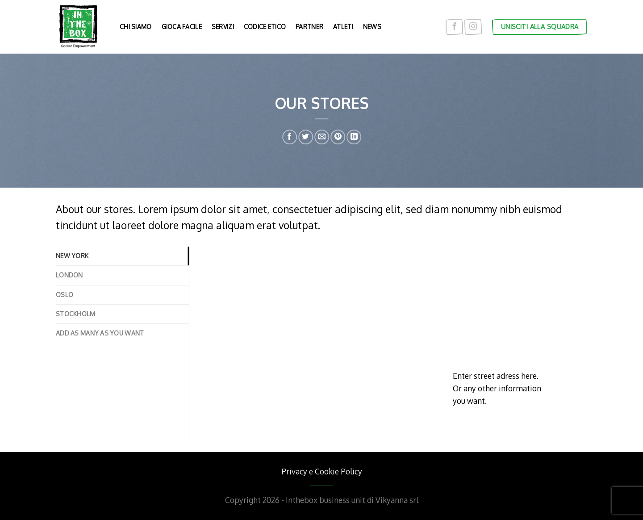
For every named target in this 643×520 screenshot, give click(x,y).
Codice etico (265, 26)
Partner (309, 26)
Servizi (223, 26)
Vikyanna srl (397, 500)
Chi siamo (136, 26)
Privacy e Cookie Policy (321, 471)
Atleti (343, 26)
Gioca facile (182, 26)
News (372, 26)
